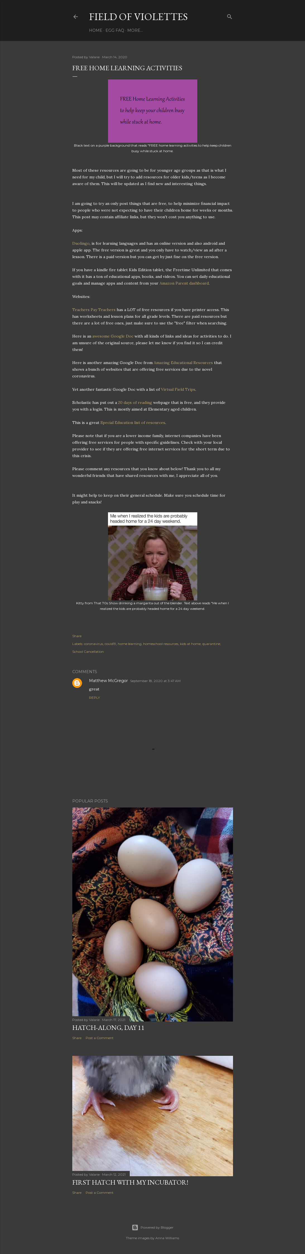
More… (135, 30)
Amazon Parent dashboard (184, 283)
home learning (129, 644)
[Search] (229, 15)
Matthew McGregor (108, 680)
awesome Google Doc (112, 336)
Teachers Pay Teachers (94, 309)
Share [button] (76, 636)
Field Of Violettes (138, 16)
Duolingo (81, 243)
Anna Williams (167, 1238)
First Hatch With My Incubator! (130, 1182)
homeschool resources (160, 644)
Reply (94, 697)
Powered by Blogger (153, 1227)
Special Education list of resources (132, 422)
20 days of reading (135, 402)
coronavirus (93, 644)
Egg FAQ (114, 30)
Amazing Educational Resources (183, 362)
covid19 (110, 644)
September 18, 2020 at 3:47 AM (155, 681)
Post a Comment (100, 1038)
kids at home (190, 644)
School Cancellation (88, 651)
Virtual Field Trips (178, 389)
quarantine (211, 644)
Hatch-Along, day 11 (108, 1027)
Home (95, 30)
